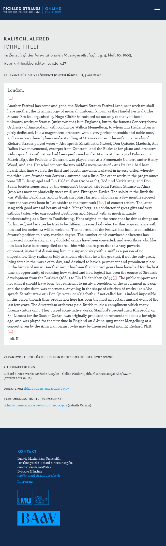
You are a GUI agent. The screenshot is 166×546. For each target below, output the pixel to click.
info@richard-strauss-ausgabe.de (38, 475)
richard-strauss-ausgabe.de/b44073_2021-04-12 (35, 405)
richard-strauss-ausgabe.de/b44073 (47, 388)
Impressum (25, 481)
